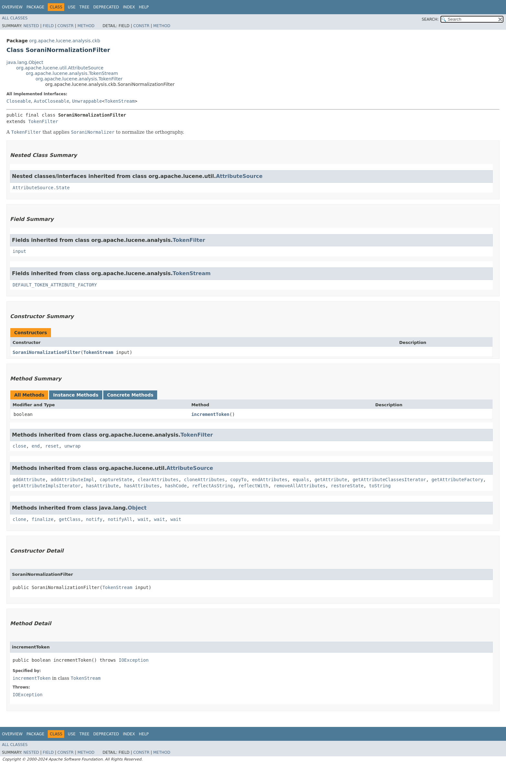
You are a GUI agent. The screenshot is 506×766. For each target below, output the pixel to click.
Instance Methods (75, 395)
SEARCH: (430, 19)
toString (379, 485)
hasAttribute (102, 485)
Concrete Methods (130, 395)
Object (137, 508)
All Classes (14, 18)
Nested (31, 26)
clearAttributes (158, 479)
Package (35, 7)
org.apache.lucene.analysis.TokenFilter (79, 78)
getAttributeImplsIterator (47, 485)
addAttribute (29, 479)
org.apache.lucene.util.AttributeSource (60, 67)
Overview (12, 7)
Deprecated (106, 7)
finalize (42, 519)
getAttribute (331, 479)
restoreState (347, 485)
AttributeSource (239, 176)
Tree (84, 7)
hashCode (176, 485)
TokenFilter (43, 121)
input (19, 251)
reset (52, 446)
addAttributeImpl (72, 479)
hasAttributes (142, 485)
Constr (65, 26)
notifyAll (120, 519)
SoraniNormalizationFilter (47, 352)
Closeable (18, 101)
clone (19, 519)
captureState (116, 479)
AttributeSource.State (41, 187)
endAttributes (270, 479)
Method (86, 26)
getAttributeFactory (457, 479)
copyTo (238, 479)
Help (144, 7)
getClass (69, 519)
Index (129, 7)
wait (143, 519)
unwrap (72, 446)
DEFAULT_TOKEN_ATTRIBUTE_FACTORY (55, 284)
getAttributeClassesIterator (389, 479)
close (19, 446)
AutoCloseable (51, 101)
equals (301, 479)
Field (48, 26)
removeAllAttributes (299, 485)
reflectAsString (212, 485)
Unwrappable (87, 101)
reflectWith (253, 485)
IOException (134, 660)
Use (72, 7)
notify (94, 519)
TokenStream (120, 101)
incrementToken (210, 414)
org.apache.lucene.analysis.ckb (64, 40)
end (36, 446)
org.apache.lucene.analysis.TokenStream (72, 73)
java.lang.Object (24, 62)
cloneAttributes (204, 479)
